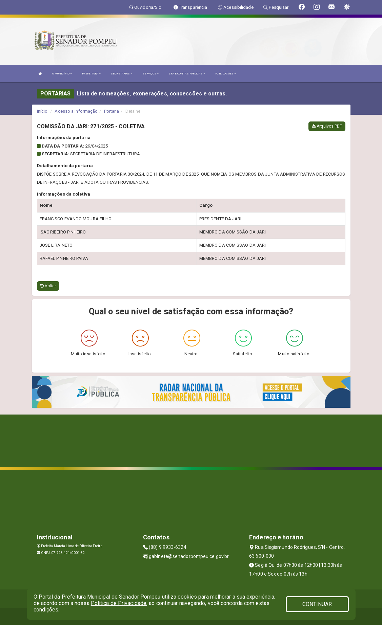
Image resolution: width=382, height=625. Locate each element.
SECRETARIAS (121, 73)
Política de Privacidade (118, 603)
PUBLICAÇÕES (225, 73)
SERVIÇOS (150, 73)
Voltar (48, 286)
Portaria (111, 111)
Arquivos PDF (327, 126)
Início (42, 111)
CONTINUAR (317, 604)
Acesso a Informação (76, 111)
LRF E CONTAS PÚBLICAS (187, 73)
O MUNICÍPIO (62, 73)
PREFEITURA (91, 73)
